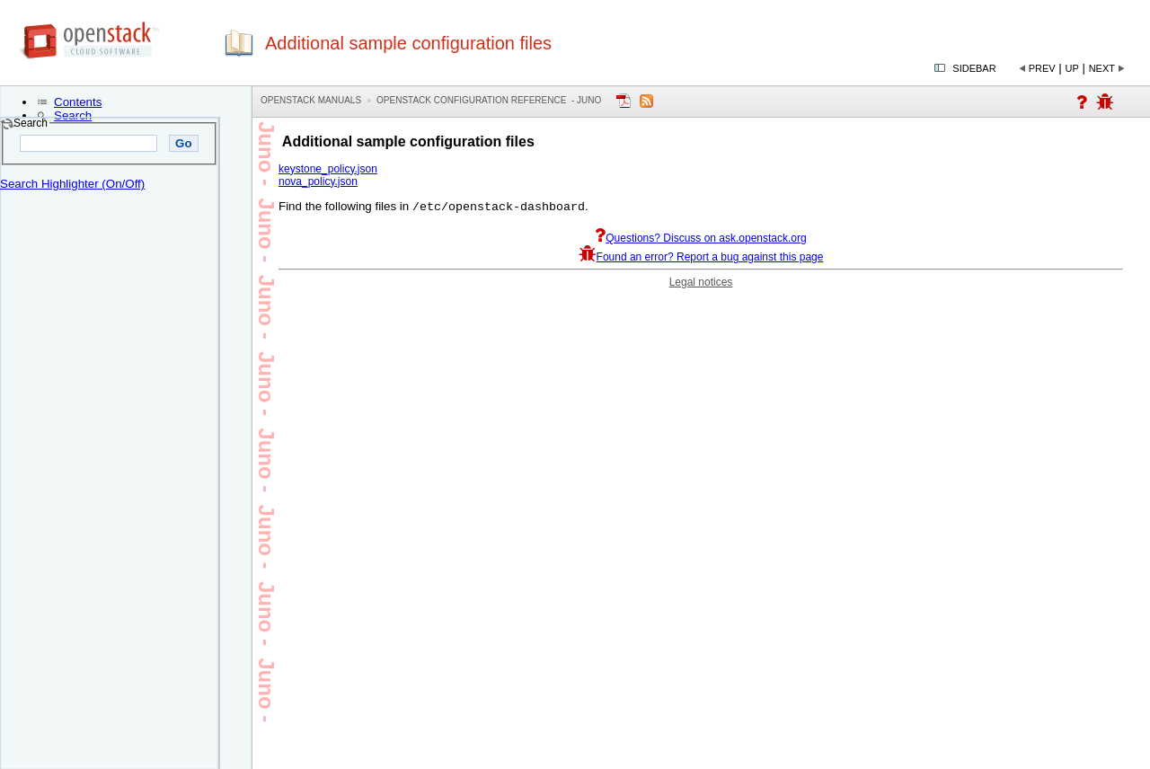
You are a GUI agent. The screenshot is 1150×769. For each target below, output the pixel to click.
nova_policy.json (318, 181)
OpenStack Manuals (311, 100)
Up (1072, 68)
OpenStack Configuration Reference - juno (488, 100)
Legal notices (701, 284)
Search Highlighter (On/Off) (72, 183)
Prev (1042, 68)
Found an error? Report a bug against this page (701, 258)
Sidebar (973, 68)
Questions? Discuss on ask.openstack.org (700, 240)
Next (1102, 68)
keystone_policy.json (328, 169)
